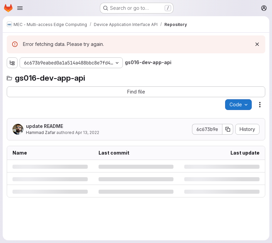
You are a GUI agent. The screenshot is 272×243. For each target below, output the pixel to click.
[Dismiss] (257, 44)
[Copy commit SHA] (227, 129)
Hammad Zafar (40, 132)
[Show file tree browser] (12, 62)
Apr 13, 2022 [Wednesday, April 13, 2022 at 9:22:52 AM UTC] (87, 132)
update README (44, 126)
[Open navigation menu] (20, 8)
